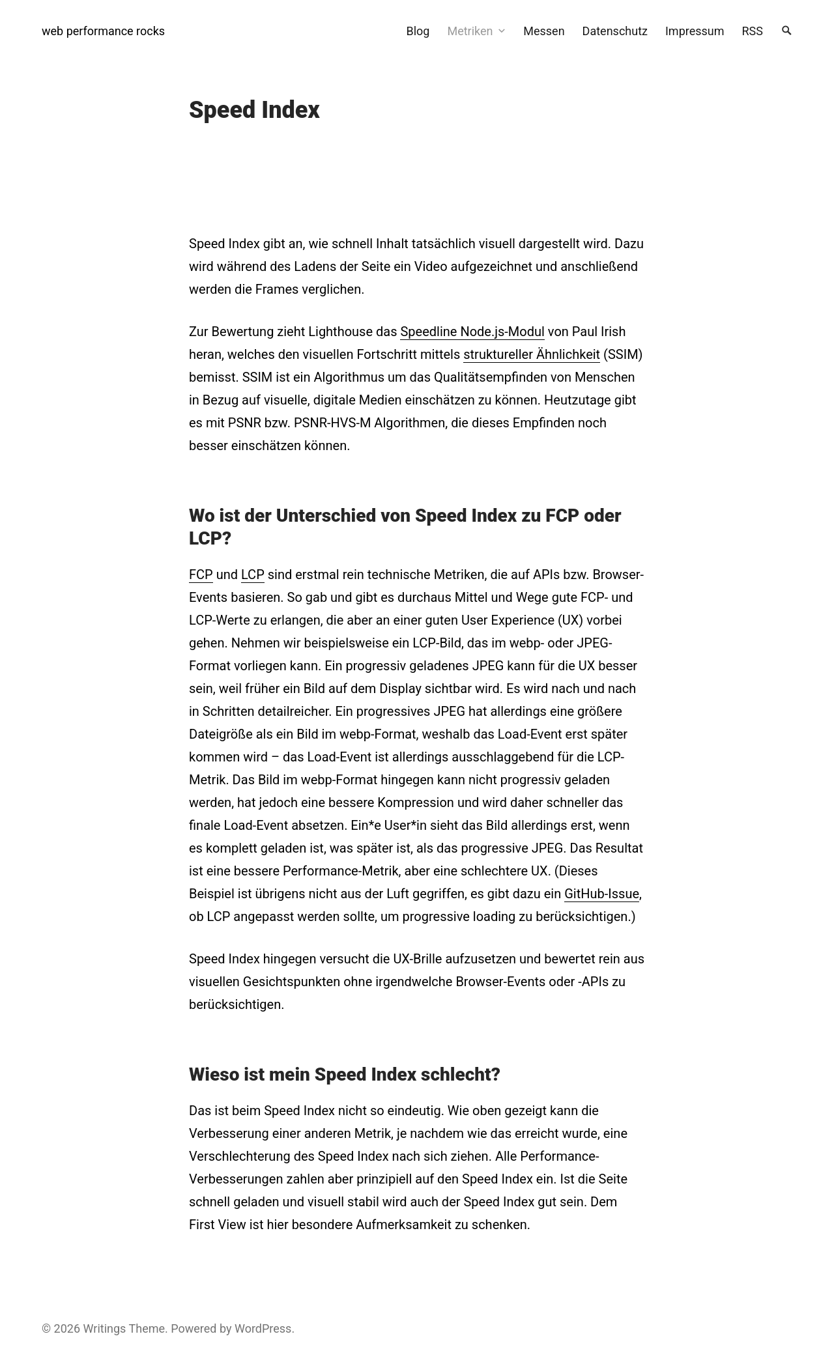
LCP (253, 574)
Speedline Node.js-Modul (472, 331)
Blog (417, 31)
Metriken (470, 31)
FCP (201, 574)
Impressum (695, 31)
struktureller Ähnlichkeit (531, 354)
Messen (543, 31)
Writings (104, 1328)
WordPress (263, 1328)
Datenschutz (615, 31)
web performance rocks (103, 31)
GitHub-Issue (601, 893)
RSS (752, 31)
